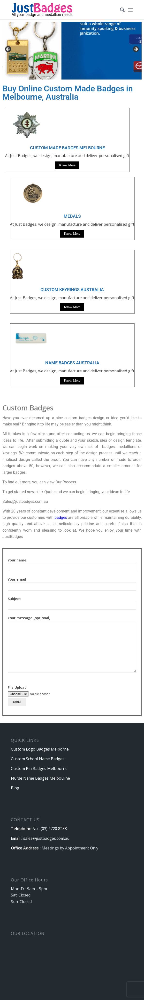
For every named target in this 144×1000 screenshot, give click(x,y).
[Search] (120, 9)
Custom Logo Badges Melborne (40, 749)
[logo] (60, 9)
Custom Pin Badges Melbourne (39, 768)
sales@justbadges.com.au (46, 838)
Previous (8, 49)
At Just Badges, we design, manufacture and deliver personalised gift (72, 224)
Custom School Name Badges (37, 758)
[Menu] (130, 10)
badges (60, 517)
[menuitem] (120, 9)
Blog (15, 788)
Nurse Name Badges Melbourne (40, 778)
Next (135, 49)
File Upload (38, 694)
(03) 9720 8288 (54, 828)
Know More (67, 165)
